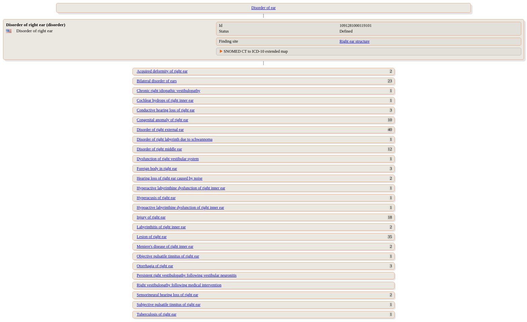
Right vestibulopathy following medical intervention (179, 285)
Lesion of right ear (152, 236)
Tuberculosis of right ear (156, 314)
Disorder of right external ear (160, 129)
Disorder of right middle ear (159, 149)
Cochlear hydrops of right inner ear (165, 100)
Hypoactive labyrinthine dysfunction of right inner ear (180, 207)
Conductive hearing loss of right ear (166, 110)
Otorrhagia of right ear (155, 266)
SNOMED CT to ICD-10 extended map (256, 51)
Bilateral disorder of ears (157, 81)
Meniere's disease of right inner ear (165, 246)
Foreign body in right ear (157, 168)
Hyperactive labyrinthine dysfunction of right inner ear (181, 188)
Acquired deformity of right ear (162, 71)
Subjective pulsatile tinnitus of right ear (169, 304)
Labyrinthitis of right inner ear (161, 227)
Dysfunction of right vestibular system (168, 158)
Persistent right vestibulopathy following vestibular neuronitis (187, 275)
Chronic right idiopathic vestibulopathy (168, 90)
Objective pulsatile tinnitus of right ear (168, 256)
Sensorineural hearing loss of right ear (167, 294)
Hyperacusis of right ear (156, 197)
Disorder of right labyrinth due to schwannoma (174, 139)
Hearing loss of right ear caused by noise (170, 178)
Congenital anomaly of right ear (162, 120)
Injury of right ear (151, 217)
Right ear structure (354, 41)
